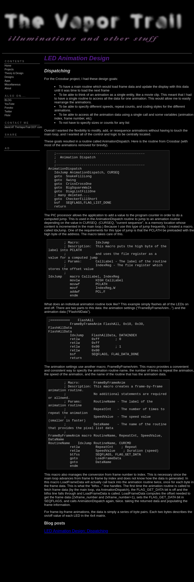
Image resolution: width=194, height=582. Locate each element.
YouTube (9, 104)
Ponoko (9, 107)
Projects (9, 69)
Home (8, 65)
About (8, 88)
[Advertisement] (18, 181)
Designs (9, 77)
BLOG (8, 100)
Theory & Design (14, 73)
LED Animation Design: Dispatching (76, 579)
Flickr (8, 115)
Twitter (8, 111)
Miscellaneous (12, 84)
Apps (7, 80)
